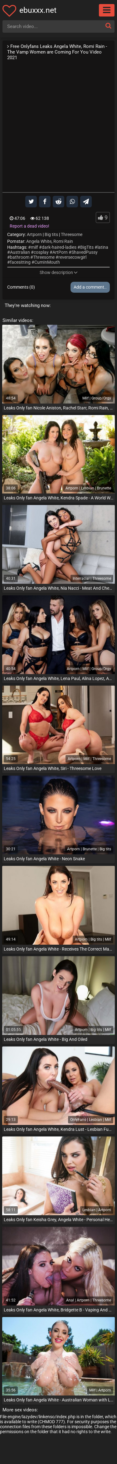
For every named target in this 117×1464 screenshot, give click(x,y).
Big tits (51, 234)
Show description (59, 272)
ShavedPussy (84, 252)
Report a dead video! (29, 226)
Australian (20, 252)
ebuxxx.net (37, 10)
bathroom (19, 257)
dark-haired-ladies (59, 247)
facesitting (20, 262)
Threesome (71, 234)
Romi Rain (63, 241)
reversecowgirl (72, 257)
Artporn (34, 234)
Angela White (38, 241)
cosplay (41, 252)
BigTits (87, 247)
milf (34, 247)
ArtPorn (60, 252)
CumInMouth (47, 262)
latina (102, 247)
